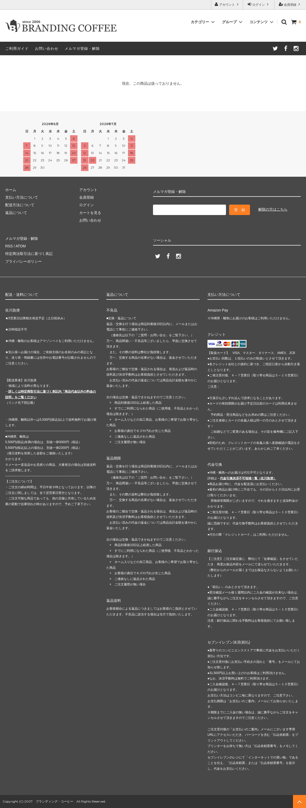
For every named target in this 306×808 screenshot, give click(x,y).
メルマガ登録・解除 (82, 48)
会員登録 (290, 4)
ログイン (258, 4)
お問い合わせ (46, 48)
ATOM (21, 246)
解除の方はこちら (272, 209)
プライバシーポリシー (23, 261)
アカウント (227, 4)
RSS (9, 246)
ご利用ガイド (17, 48)
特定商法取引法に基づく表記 (29, 254)
